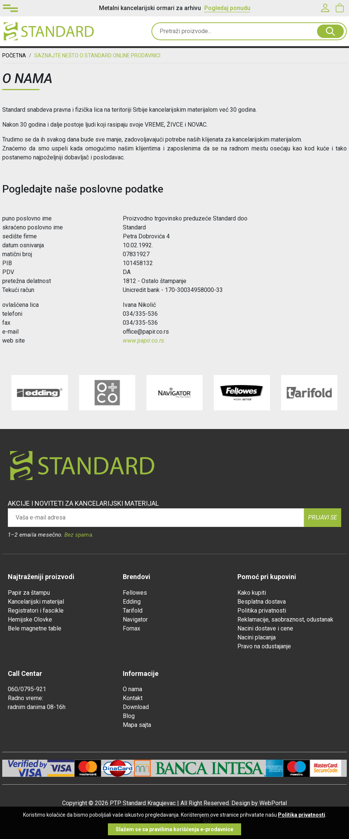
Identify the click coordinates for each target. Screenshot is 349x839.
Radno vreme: (25, 698)
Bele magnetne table (34, 628)
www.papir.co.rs (143, 340)
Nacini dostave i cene (265, 628)
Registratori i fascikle (36, 610)
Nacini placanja (256, 637)
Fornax (131, 628)
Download (136, 707)
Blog (129, 715)
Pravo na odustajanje (264, 646)
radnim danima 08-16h (36, 707)
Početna (14, 55)
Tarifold (133, 610)
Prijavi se (322, 517)
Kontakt (133, 698)
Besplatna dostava (261, 601)
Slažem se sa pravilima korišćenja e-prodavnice (174, 829)
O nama (132, 689)
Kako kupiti (251, 592)
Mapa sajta (137, 724)
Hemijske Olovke (30, 619)
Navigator (135, 619)
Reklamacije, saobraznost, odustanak (285, 619)
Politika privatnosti (261, 610)
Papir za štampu (29, 592)
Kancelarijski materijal (36, 601)
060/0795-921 (27, 689)
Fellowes (135, 592)
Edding (132, 601)
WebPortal (273, 803)
